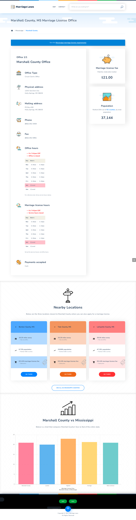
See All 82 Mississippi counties (68, 388)
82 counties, (111, 110)
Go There (29, 374)
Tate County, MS (64, 327)
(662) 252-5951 (31, 138)
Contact (62, 7)
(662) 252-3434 (31, 124)
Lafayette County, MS (105, 327)
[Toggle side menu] (134, 260)
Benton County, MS (26, 327)
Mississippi (19, 31)
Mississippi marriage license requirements (71, 43)
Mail (72, 501)
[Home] (12, 31)
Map (54, 7)
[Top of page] (68, 509)
